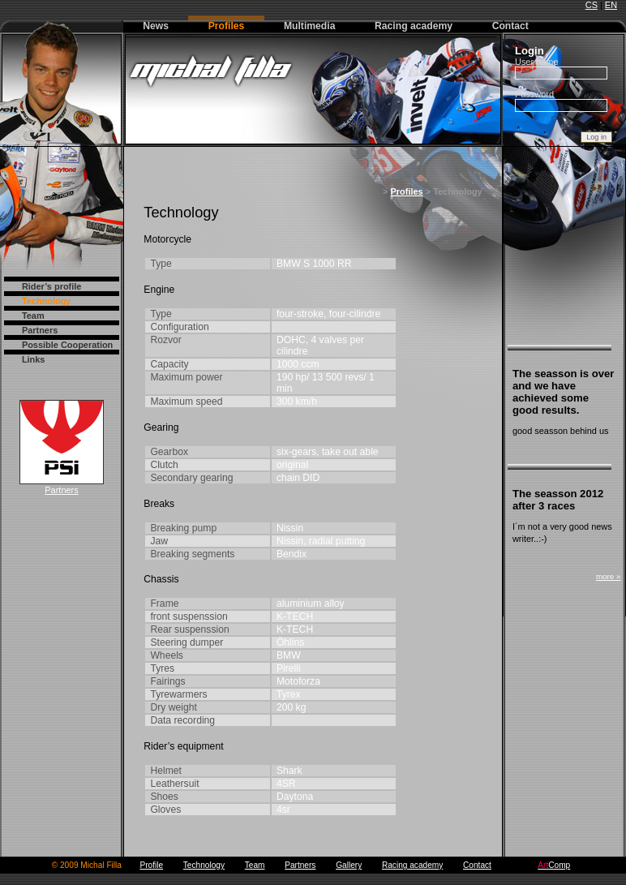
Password (534, 94)
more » (608, 576)
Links (33, 359)
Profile (151, 865)
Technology (46, 301)
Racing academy (413, 26)
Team (33, 315)
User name (537, 62)
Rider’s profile (52, 286)
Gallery (349, 865)
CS (591, 5)
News (156, 26)
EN (611, 5)
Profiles (226, 26)
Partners (40, 330)
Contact (510, 26)
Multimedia (310, 26)
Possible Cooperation (67, 345)
